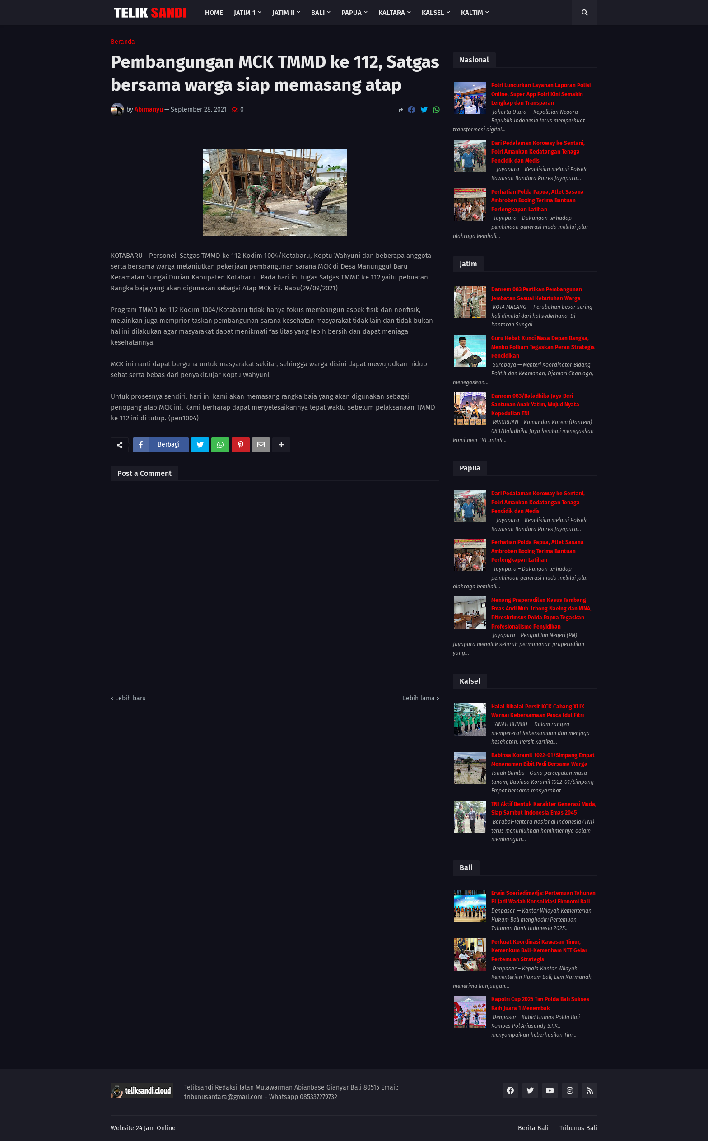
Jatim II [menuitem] (283, 13)
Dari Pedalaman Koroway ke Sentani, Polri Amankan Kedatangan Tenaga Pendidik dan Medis (538, 152)
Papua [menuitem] (351, 13)
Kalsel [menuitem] (433, 13)
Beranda (123, 42)
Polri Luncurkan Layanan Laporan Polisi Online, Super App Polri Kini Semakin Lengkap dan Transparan (541, 94)
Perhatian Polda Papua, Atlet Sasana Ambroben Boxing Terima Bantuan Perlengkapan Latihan (537, 201)
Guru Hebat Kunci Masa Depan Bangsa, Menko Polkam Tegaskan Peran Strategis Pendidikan (543, 347)
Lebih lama (419, 698)
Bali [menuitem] (318, 13)
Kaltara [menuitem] (391, 13)
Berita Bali (533, 1128)
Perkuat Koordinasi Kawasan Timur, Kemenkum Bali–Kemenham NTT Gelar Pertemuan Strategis (539, 951)
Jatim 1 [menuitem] (245, 13)
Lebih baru (130, 698)
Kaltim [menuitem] (472, 13)
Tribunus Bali (578, 1128)
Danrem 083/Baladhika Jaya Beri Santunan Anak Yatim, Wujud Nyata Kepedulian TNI (535, 405)
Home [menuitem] (214, 13)
